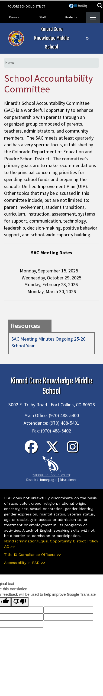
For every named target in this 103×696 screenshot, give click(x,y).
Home (9, 62)
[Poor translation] (19, 602)
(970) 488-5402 (56, 431)
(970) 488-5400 (64, 415)
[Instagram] (72, 450)
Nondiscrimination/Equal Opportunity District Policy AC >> (51, 544)
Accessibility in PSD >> (24, 562)
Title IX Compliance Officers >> (32, 554)
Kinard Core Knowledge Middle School (51, 38)
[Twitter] (52, 450)
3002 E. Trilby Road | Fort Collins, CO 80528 (51, 404)
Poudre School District (26, 6)
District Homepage (41, 479)
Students (71, 17)
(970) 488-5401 (64, 423)
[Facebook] (31, 450)
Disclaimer (68, 479)
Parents (14, 17)
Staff (42, 17)
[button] (99, 6)
